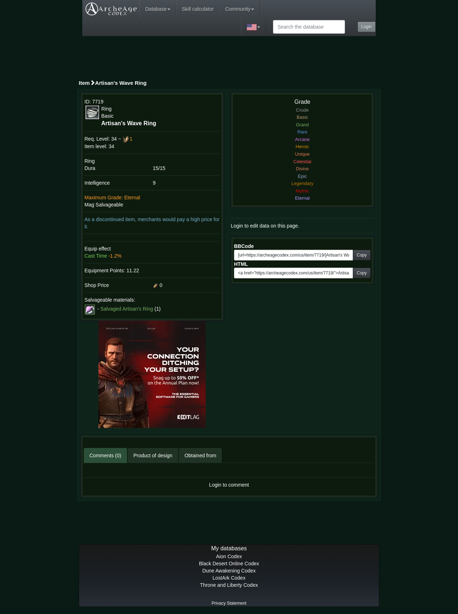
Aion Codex (229, 556)
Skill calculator (198, 9)
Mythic (302, 191)
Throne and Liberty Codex (229, 585)
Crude (302, 110)
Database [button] (157, 9)
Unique (302, 154)
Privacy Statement (228, 603)
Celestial (302, 161)
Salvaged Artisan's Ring (126, 309)
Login (366, 26)
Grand (302, 124)
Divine (302, 168)
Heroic (302, 146)
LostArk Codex (229, 578)
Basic (302, 117)
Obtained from (200, 455)
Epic (302, 176)
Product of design (152, 455)
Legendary (302, 183)
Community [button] (239, 9)
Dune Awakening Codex (228, 571)
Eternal (302, 198)
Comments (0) (105, 455)
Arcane (302, 139)
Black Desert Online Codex (229, 563)
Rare (302, 132)
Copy (362, 255)
